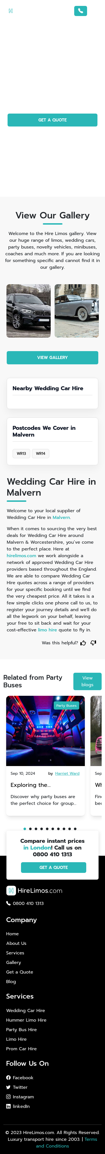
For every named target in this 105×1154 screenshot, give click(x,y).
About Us (16, 943)
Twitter (16, 1087)
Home (12, 934)
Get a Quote (19, 972)
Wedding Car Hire (25, 1010)
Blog (11, 981)
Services (15, 953)
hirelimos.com (21, 555)
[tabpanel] (45, 756)
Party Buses (66, 705)
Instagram (20, 1097)
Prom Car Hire (21, 1048)
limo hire (47, 630)
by (64, 773)
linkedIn (18, 1106)
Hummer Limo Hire (26, 1020)
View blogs (87, 681)
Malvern (61, 517)
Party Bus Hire (21, 1029)
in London (37, 847)
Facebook (20, 1077)
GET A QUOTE (52, 120)
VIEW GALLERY (52, 357)
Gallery (13, 962)
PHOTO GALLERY (52, 136)
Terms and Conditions (66, 1143)
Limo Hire (16, 1039)
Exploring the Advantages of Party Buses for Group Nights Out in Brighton (42, 786)
